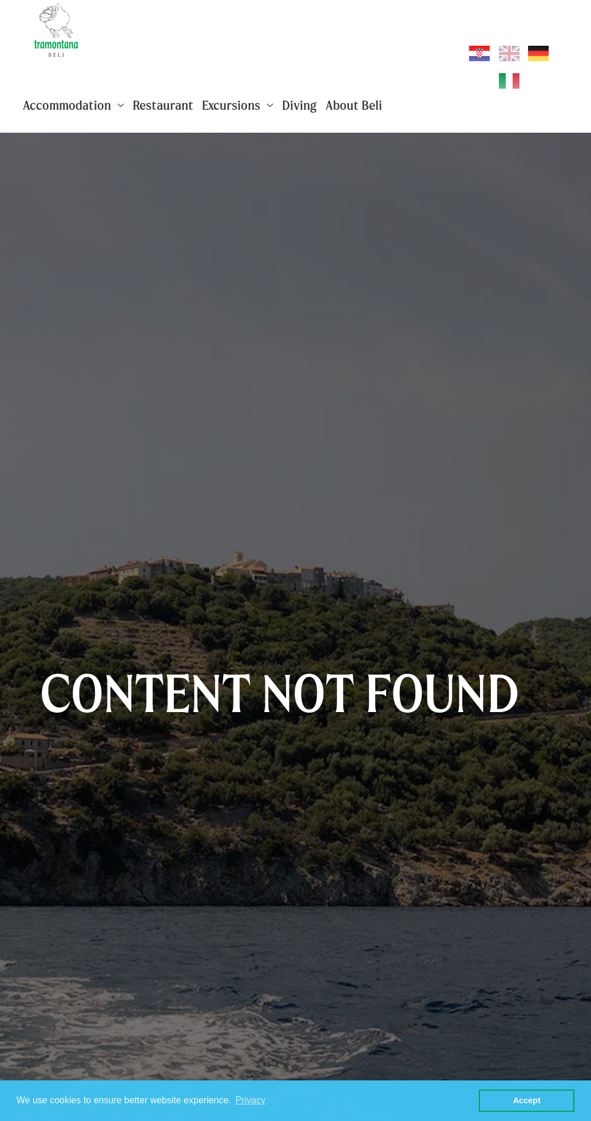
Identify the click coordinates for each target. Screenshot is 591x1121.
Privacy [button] (250, 1100)
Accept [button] (527, 1100)
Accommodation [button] (73, 105)
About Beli (354, 105)
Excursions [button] (237, 105)
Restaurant (163, 105)
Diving (299, 105)
